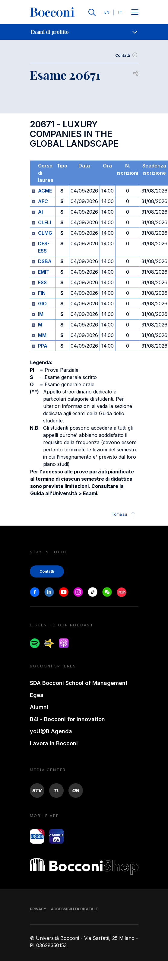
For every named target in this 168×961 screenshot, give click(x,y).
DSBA (45, 261)
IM (40, 314)
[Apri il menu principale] (134, 12)
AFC (43, 201)
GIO (42, 304)
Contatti (126, 55)
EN (106, 12)
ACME (45, 191)
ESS (42, 282)
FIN (42, 293)
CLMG (45, 233)
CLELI (44, 222)
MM (42, 335)
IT (120, 12)
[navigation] (84, 32)
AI (40, 212)
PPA (42, 346)
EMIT (43, 272)
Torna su (124, 514)
